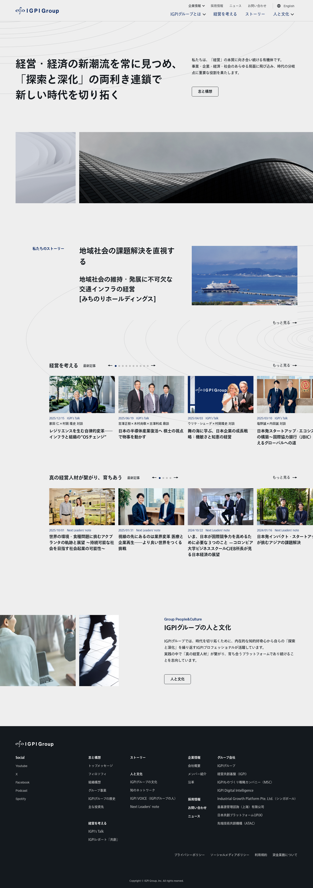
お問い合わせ (197, 808)
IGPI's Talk (96, 831)
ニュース (194, 816)
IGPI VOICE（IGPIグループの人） (153, 798)
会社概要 (194, 765)
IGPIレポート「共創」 (103, 839)
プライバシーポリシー (189, 855)
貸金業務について (285, 855)
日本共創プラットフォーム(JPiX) (240, 815)
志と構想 (205, 91)
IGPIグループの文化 (143, 782)
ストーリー (138, 757)
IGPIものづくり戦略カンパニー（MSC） (245, 782)
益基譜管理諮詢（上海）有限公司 (240, 807)
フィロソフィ (97, 774)
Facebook (23, 782)
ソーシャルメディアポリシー (229, 855)
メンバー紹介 (197, 774)
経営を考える (97, 823)
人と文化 (177, 679)
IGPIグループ (226, 765)
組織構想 (94, 782)
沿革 (191, 782)
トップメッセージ (100, 765)
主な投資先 (96, 807)
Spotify (21, 798)
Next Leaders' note (144, 806)
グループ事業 (97, 790)
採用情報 (194, 799)
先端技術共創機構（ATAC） (237, 823)
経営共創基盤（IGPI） (232, 774)
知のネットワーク (142, 790)
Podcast (21, 790)
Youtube (21, 765)
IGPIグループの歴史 (101, 798)
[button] (110, 365)
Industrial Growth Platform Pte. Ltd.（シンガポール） (257, 798)
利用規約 (261, 855)
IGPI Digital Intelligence (235, 790)
